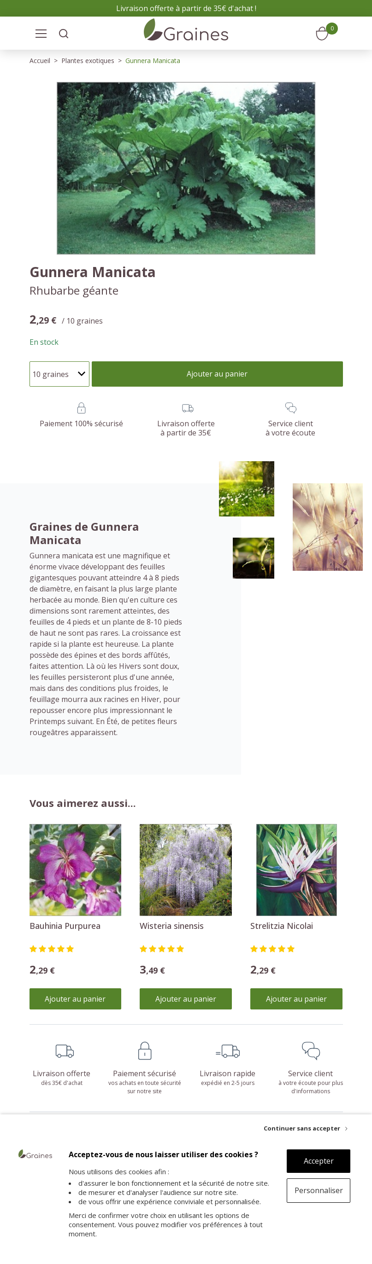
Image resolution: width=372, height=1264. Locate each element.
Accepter (319, 1161)
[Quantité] (59, 374)
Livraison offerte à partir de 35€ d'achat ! (186, 8)
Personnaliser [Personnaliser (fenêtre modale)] (319, 1190)
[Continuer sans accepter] (306, 1128)
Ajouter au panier (75, 999)
